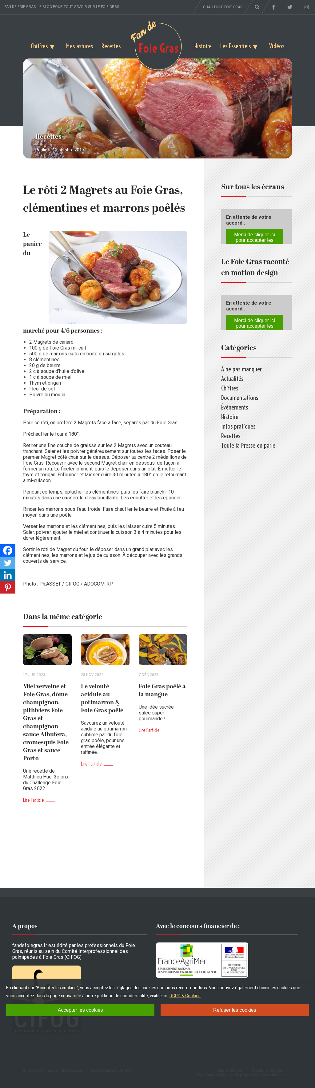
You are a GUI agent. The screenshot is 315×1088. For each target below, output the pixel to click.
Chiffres (39, 46)
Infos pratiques (238, 426)
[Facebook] (7, 550)
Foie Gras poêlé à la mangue (162, 690)
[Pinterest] (7, 587)
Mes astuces (79, 46)
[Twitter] (7, 563)
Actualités (232, 378)
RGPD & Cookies (185, 995)
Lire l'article (33, 800)
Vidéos (276, 46)
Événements (234, 407)
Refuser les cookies (234, 1010)
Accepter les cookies (80, 1010)
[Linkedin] (7, 575)
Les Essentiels (235, 46)
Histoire (203, 46)
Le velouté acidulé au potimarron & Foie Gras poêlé (102, 698)
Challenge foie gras (222, 7)
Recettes (111, 46)
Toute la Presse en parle (248, 445)
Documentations (239, 398)
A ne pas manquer (241, 369)
